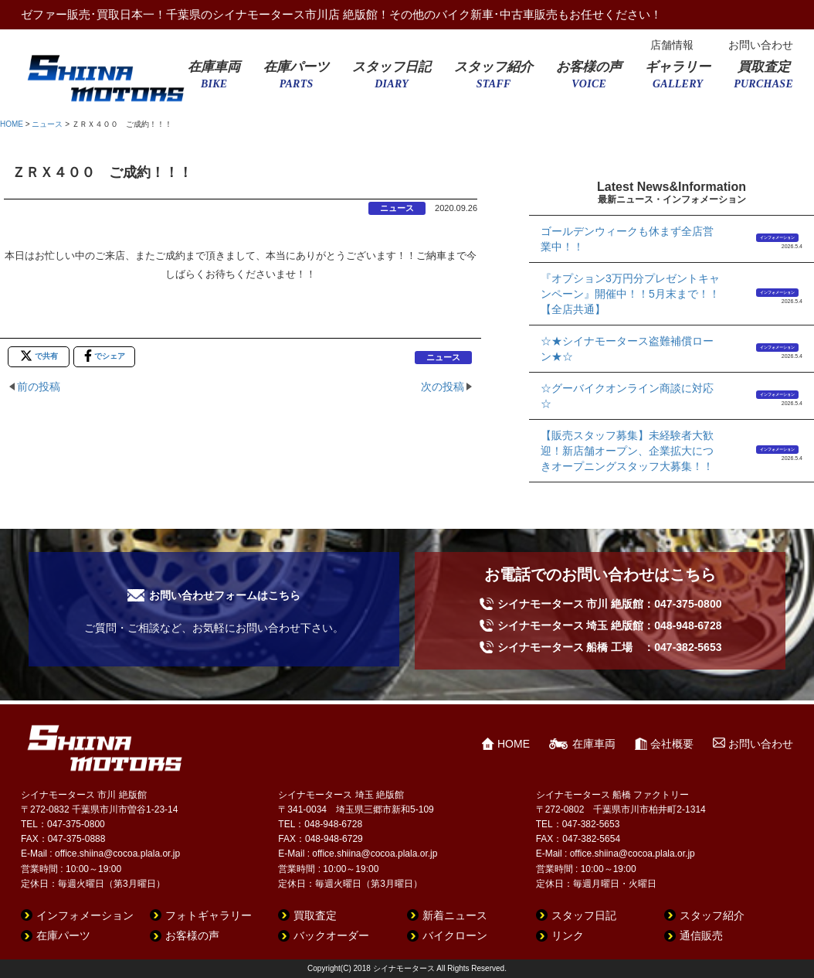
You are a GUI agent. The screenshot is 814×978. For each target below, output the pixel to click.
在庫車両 (214, 79)
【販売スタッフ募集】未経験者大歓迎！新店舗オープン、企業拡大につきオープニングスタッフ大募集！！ (627, 450)
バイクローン (454, 935)
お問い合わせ (760, 45)
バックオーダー (331, 935)
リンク (567, 935)
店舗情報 (672, 45)
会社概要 (672, 744)
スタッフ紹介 (493, 79)
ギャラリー (678, 79)
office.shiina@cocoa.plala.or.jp (117, 853)
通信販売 (701, 935)
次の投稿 (442, 386)
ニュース (47, 124)
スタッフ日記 (391, 79)
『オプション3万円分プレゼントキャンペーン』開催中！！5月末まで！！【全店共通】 (630, 293)
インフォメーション (777, 237)
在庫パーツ (296, 79)
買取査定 (763, 79)
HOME (11, 124)
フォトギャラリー (208, 915)
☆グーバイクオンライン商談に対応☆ (627, 396)
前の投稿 (38, 386)
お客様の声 (589, 79)
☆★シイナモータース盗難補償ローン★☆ (627, 349)
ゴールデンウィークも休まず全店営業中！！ (627, 239)
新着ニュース (454, 915)
